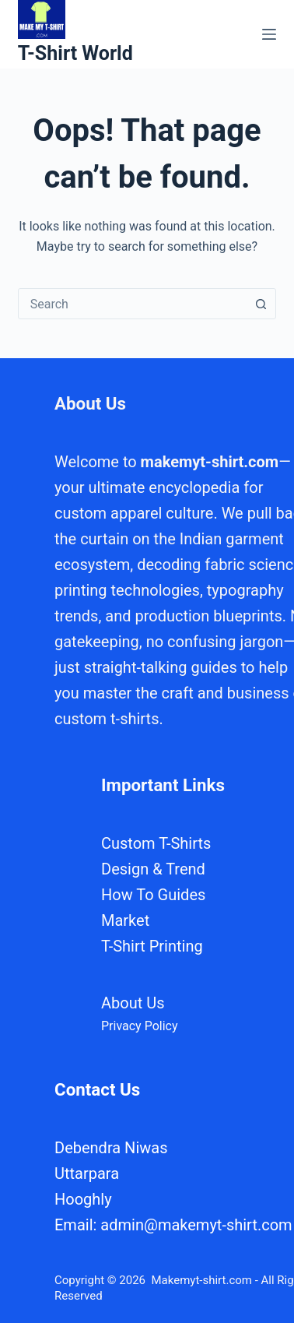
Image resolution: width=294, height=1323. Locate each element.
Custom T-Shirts (156, 843)
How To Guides (153, 894)
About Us (133, 1003)
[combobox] (133, 303)
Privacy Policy (139, 1026)
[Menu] (269, 34)
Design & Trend (153, 869)
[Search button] (260, 303)
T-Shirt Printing (152, 946)
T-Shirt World (75, 53)
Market (125, 920)
